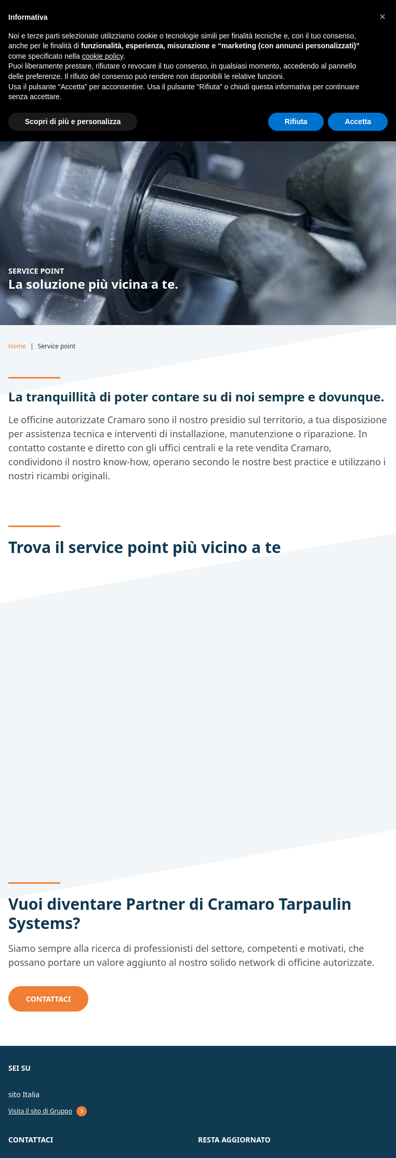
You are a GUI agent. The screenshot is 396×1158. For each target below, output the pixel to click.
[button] (382, 16)
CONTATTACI (48, 999)
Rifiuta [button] (296, 121)
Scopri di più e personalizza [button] (73, 121)
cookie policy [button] (102, 56)
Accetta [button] (358, 121)
